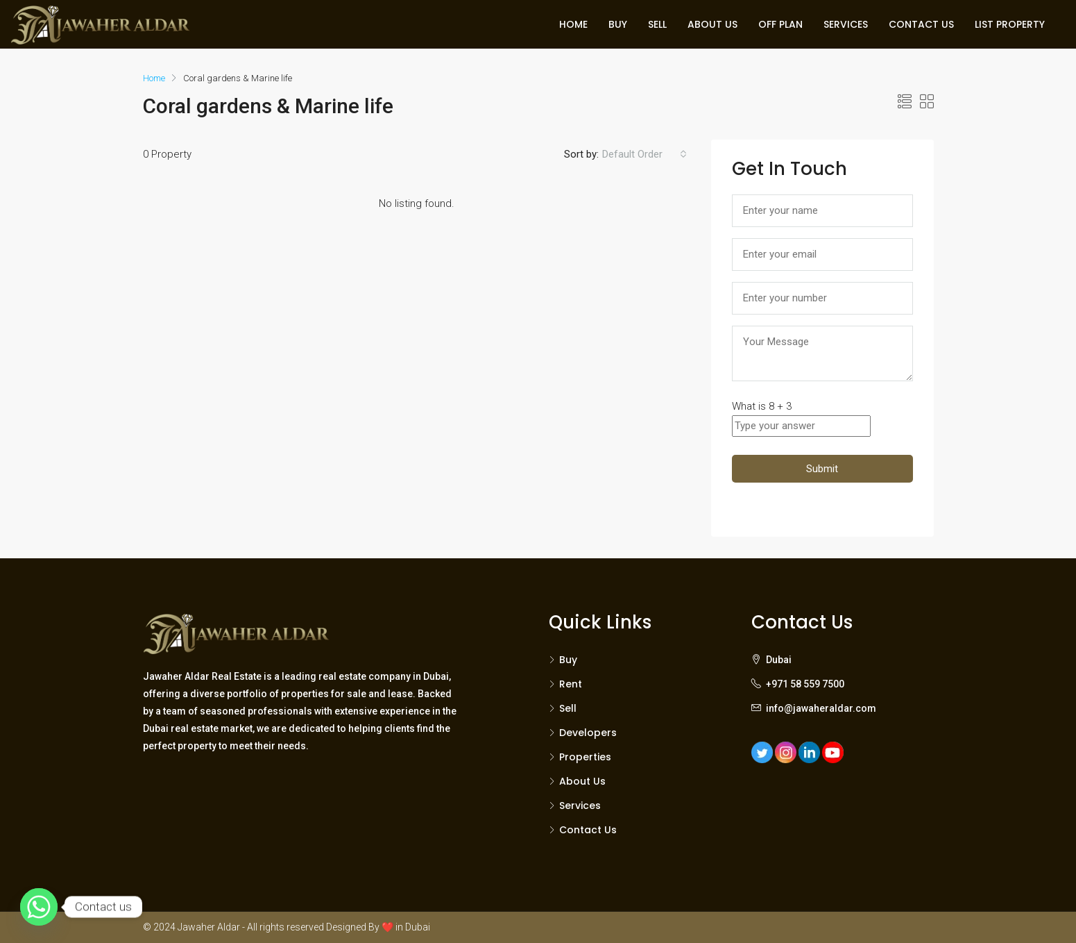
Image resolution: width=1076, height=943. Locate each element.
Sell (568, 708)
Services (580, 805)
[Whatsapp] (39, 907)
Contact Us (588, 830)
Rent (570, 684)
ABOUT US (712, 24)
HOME (573, 24)
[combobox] (644, 154)
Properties (585, 757)
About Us (582, 781)
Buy (568, 660)
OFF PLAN (780, 24)
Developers (588, 733)
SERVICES (845, 24)
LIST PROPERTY (1010, 24)
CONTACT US (921, 24)
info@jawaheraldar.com (821, 708)
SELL (657, 24)
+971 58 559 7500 (805, 684)
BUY (617, 24)
